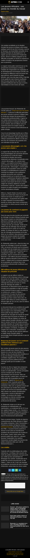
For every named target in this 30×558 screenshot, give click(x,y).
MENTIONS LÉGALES (19, 553)
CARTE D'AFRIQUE (12, 551)
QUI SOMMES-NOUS (10, 553)
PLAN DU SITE (19, 551)
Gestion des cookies (19, 554)
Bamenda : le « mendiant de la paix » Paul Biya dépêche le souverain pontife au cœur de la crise (19, 525)
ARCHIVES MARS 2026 (11, 554)
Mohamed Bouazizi (7, 427)
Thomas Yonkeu (5, 11)
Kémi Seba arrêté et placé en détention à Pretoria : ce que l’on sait (18, 517)
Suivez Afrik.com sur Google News (15, 491)
